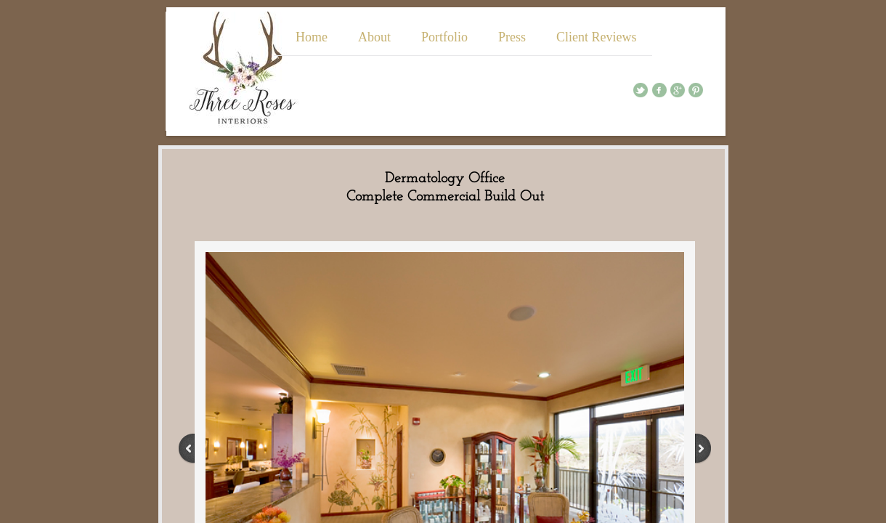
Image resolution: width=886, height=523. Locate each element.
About (374, 37)
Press (512, 37)
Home (312, 37)
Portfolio (444, 37)
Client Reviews (596, 37)
